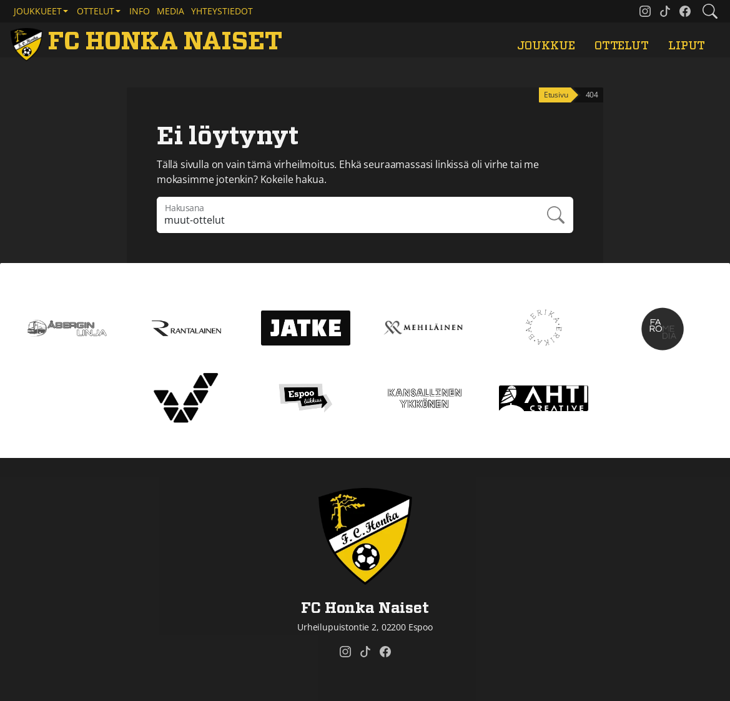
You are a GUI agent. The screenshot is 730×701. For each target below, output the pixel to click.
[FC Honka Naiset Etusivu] (148, 42)
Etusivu (556, 94)
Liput (686, 46)
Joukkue (546, 46)
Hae (556, 215)
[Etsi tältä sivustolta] (710, 11)
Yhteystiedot (222, 11)
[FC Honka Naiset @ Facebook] (685, 11)
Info (139, 11)
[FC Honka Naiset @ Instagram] (645, 11)
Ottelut (621, 46)
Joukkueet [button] (38, 11)
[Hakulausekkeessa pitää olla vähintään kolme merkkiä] (348, 215)
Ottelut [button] (95, 11)
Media (170, 11)
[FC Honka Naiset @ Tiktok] (665, 11)
